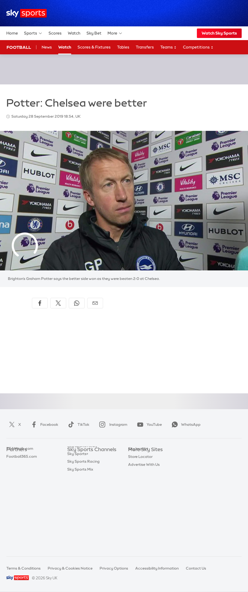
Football (19, 47)
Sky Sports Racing (83, 536)
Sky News (136, 465)
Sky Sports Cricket (83, 481)
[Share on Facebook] (40, 303)
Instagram (112, 424)
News (47, 47)
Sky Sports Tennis (82, 505)
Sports (33, 33)
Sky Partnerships (143, 497)
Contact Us (196, 568)
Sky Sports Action (83, 512)
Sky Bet (93, 33)
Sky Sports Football (84, 473)
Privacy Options (114, 568)
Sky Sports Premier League (91, 465)
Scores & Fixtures (94, 47)
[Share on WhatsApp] (77, 303)
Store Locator (140, 512)
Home (12, 33)
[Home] (26, 13)
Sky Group (137, 481)
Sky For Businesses (145, 489)
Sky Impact (138, 505)
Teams (168, 47)
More (115, 33)
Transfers (145, 47)
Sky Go (134, 473)
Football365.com (21, 481)
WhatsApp (185, 424)
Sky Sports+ (77, 528)
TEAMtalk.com (19, 473)
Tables (123, 47)
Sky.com (136, 458)
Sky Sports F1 (79, 497)
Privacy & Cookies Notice (70, 568)
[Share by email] (95, 303)
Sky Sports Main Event (86, 458)
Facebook (43, 424)
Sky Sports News (82, 520)
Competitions (198, 47)
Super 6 (13, 465)
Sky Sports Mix (80, 544)
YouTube (148, 424)
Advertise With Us (144, 520)
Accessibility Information (157, 568)
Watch (74, 33)
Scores (55, 33)
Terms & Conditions (23, 568)
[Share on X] (58, 303)
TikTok (77, 424)
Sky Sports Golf (81, 489)
